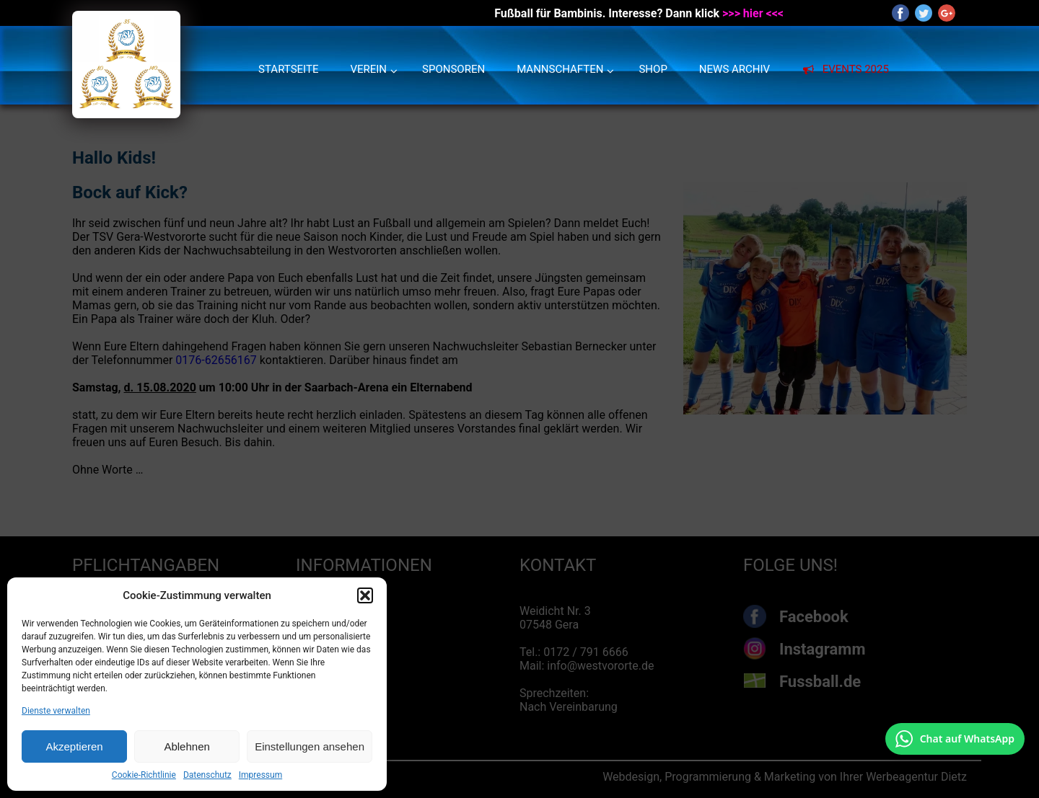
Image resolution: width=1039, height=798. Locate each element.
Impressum (260, 775)
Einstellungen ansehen (309, 746)
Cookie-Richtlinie (144, 775)
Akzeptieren (73, 746)
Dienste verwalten (56, 711)
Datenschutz (207, 775)
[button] (365, 595)
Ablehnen (186, 746)
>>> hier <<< (753, 13)
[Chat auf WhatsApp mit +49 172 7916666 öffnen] (955, 739)
